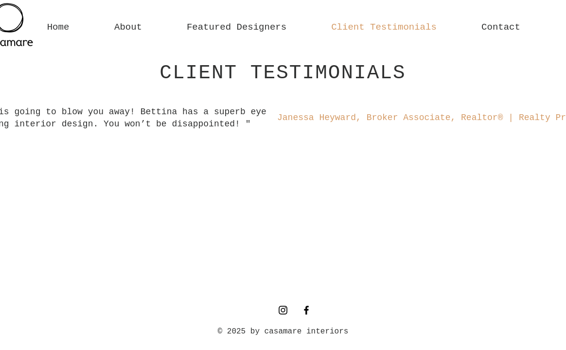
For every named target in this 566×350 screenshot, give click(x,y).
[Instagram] (283, 310)
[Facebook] (306, 310)
